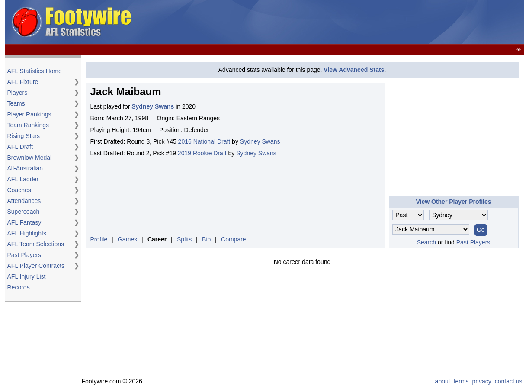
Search (426, 242)
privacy (481, 381)
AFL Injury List (26, 276)
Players (17, 92)
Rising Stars (23, 135)
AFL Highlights (27, 233)
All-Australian (25, 168)
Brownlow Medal (29, 157)
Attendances (24, 200)
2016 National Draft (204, 141)
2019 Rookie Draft (202, 153)
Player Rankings (29, 114)
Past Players (24, 254)
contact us (509, 381)
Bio (206, 239)
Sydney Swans (260, 141)
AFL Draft (20, 146)
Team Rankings (28, 125)
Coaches (19, 189)
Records (18, 287)
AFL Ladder (23, 179)
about (442, 381)
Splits (184, 239)
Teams (16, 103)
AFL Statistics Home (34, 71)
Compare (233, 239)
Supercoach (23, 211)
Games (127, 239)
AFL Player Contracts (36, 265)
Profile (99, 239)
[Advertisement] (365, 22)
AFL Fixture (22, 81)
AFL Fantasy (24, 222)
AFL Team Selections (35, 244)
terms (461, 381)
